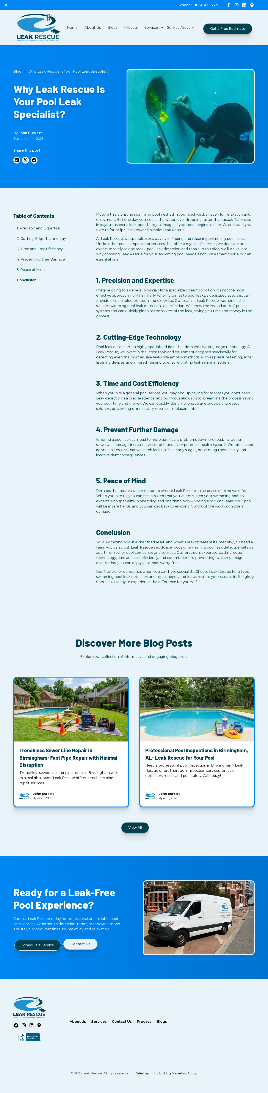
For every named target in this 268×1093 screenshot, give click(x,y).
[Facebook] (34, 160)
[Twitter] (25, 160)
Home (72, 27)
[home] (38, 27)
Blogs (112, 27)
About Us (93, 27)
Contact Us (122, 1022)
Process (131, 27)
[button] (154, 28)
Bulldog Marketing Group (178, 1073)
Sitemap (142, 1073)
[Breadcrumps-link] (68, 71)
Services (99, 1022)
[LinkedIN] (16, 160)
